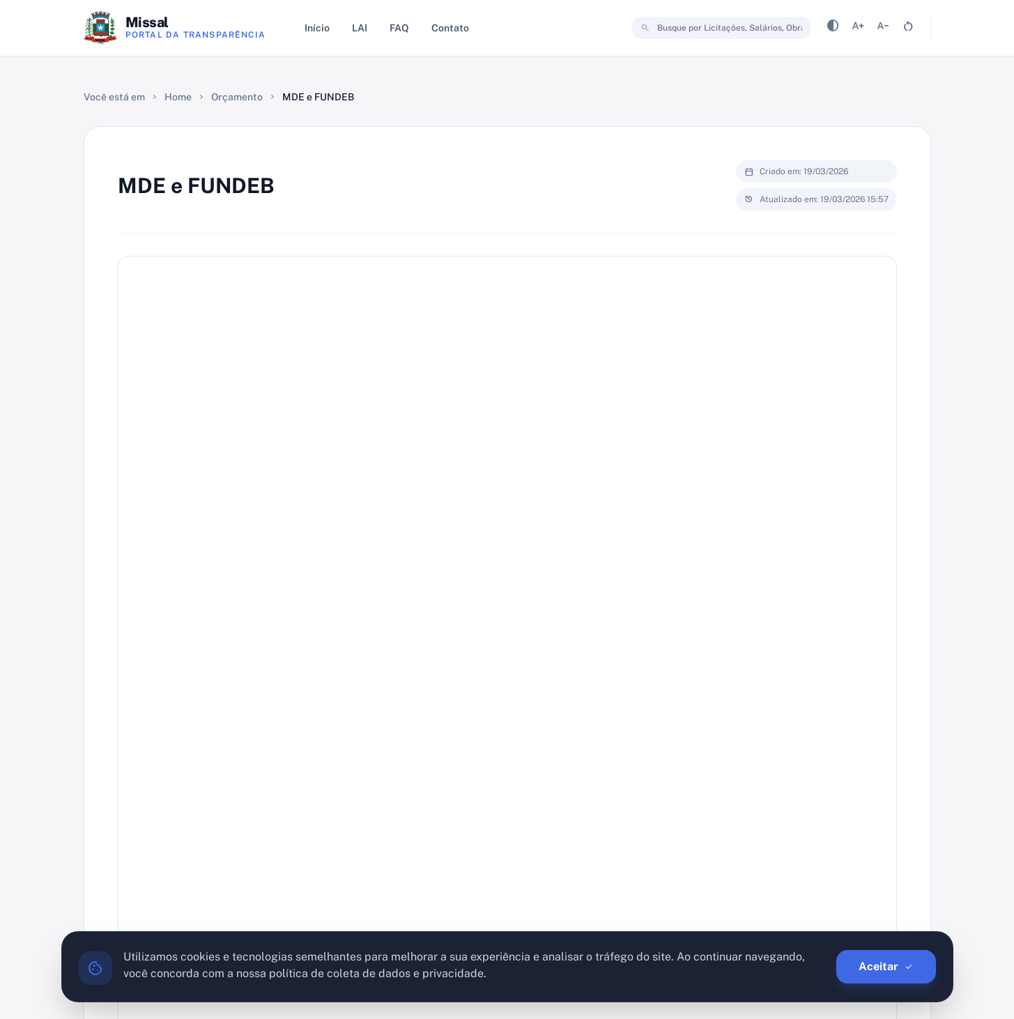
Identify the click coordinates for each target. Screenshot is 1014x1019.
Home (178, 96)
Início (317, 27)
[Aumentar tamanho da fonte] (858, 28)
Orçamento (237, 96)
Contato (450, 27)
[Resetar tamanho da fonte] (908, 28)
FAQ (399, 27)
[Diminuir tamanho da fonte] (883, 28)
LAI (359, 27)
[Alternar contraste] (833, 28)
